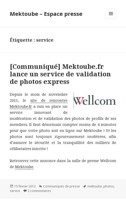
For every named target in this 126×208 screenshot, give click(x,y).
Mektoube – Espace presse (46, 13)
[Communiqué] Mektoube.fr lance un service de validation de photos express (60, 74)
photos (108, 186)
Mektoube (24, 166)
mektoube (94, 186)
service (15, 191)
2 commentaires (39, 191)
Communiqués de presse (61, 186)
